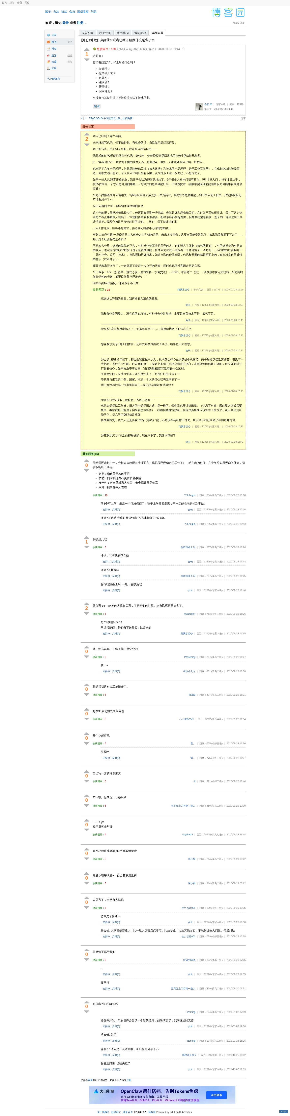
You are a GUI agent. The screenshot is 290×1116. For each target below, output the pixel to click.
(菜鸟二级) (217, 495)
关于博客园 (103, 1112)
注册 (80, 23)
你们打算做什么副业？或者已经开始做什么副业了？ (118, 40)
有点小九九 (189, 671)
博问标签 (140, 33)
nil (194, 781)
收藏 (54, 61)
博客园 (151, 1112)
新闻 (11, 2)
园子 (48, 11)
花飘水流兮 (183, 289)
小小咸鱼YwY (186, 719)
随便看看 (83, 11)
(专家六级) (214, 305)
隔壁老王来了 (189, 1055)
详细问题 (157, 33)
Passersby (189, 657)
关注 (56, 11)
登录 (65, 23)
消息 (93, 11)
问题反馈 (55, 78)
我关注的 (105, 33)
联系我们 (116, 1112)
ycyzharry (187, 834)
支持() (107, 509)
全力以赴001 (188, 908)
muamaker (190, 613)
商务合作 (128, 1112)
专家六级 (221, 104)
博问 (54, 41)
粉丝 (64, 11)
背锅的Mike (189, 960)
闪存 (54, 35)
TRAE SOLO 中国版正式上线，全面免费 (111, 118)
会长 (206, 104)
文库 (54, 68)
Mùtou (192, 694)
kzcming (190, 1012)
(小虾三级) (217, 613)
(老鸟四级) (217, 719)
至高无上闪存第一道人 (183, 805)
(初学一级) (217, 1055)
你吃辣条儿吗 (188, 547)
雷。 (193, 743)
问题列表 (88, 33)
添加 (69, 61)
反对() (116, 509)
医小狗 (191, 859)
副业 (97, 106)
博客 (54, 48)
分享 (243, 118)
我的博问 (123, 33)
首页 (4, 2)
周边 (27, 2)
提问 (69, 41)
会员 (19, 2)
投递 (69, 55)
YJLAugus (190, 495)
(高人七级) (217, 834)
